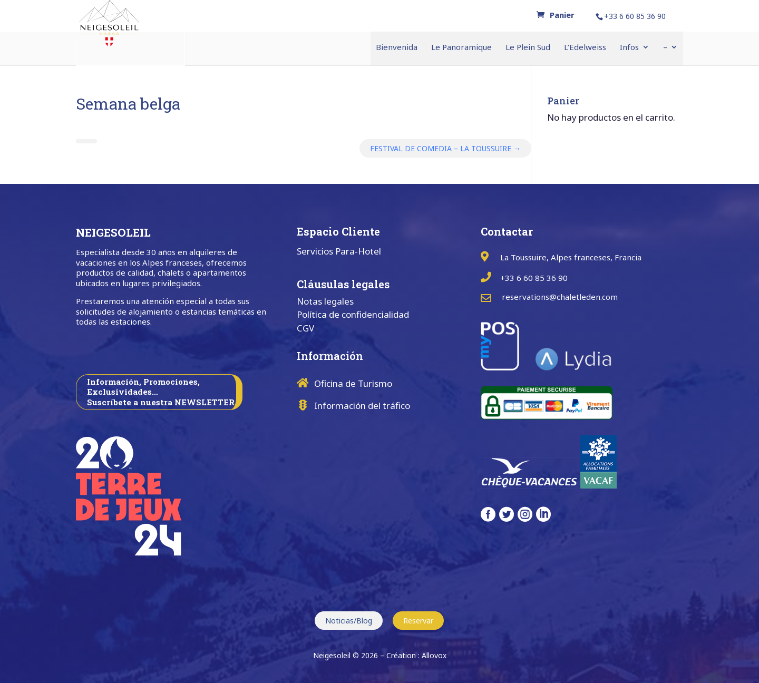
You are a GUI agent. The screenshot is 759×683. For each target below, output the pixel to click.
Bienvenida (396, 47)
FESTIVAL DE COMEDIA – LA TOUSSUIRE (445, 148)
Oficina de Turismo (353, 383)
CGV (305, 328)
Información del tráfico (362, 405)
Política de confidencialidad (353, 314)
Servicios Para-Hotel (339, 251)
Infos (629, 47)
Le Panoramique (461, 47)
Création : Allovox (416, 655)
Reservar (418, 621)
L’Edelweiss (585, 47)
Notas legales (325, 301)
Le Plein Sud (527, 47)
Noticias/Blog (348, 621)
